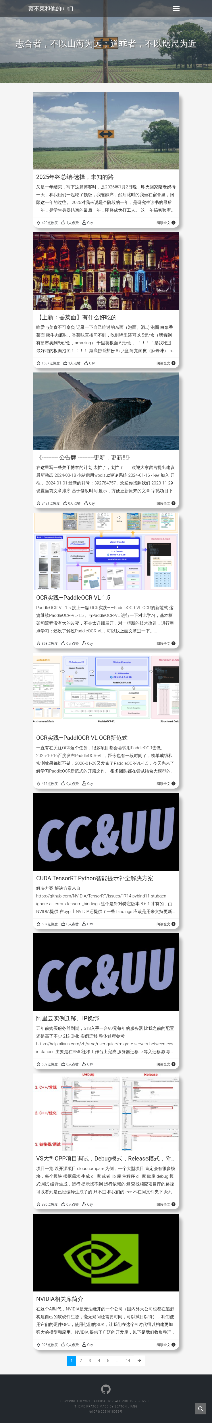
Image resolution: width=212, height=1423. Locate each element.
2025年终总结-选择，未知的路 (75, 176)
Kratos (92, 1406)
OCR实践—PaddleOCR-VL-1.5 (73, 597)
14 (128, 1360)
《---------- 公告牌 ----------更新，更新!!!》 (84, 457)
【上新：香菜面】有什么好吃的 (76, 317)
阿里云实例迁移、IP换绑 (67, 1018)
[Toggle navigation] (176, 8)
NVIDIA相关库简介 (59, 1298)
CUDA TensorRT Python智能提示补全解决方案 (94, 878)
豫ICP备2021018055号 (106, 1411)
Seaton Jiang (126, 1406)
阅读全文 (166, 223)
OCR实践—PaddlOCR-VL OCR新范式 (82, 737)
